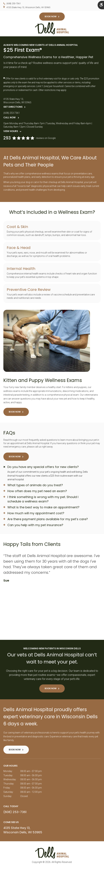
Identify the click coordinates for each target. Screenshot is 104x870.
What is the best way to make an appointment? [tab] (43, 508)
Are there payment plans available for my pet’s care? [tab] (47, 519)
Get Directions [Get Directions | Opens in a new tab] (13, 107)
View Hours (10, 132)
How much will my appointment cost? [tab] (35, 514)
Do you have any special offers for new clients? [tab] (43, 467)
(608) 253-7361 (13, 3)
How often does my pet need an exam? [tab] (37, 491)
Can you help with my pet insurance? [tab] (35, 525)
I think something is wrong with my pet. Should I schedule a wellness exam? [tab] (42, 499)
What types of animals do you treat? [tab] (35, 486)
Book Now (50, 16)
